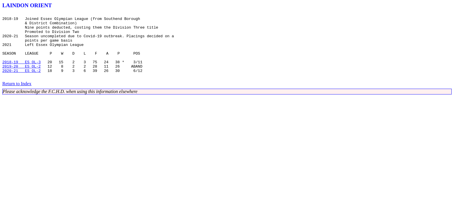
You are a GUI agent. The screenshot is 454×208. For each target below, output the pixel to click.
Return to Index (16, 96)
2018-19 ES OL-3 (21, 72)
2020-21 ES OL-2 (21, 82)
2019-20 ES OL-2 (21, 77)
